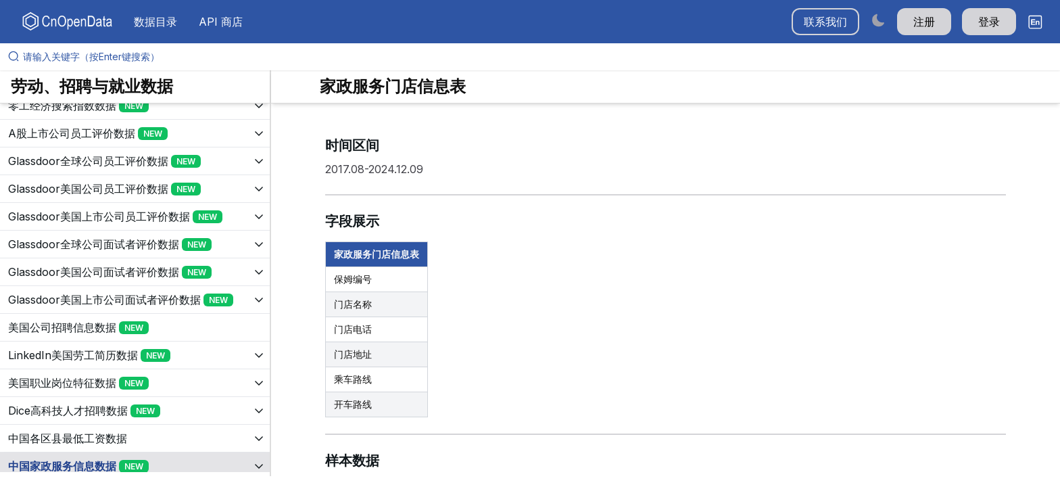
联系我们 (825, 21)
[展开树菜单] (135, 105)
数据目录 (155, 21)
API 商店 (221, 21)
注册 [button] (924, 21)
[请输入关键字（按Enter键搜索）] (535, 57)
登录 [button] (989, 21)
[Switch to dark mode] (878, 20)
